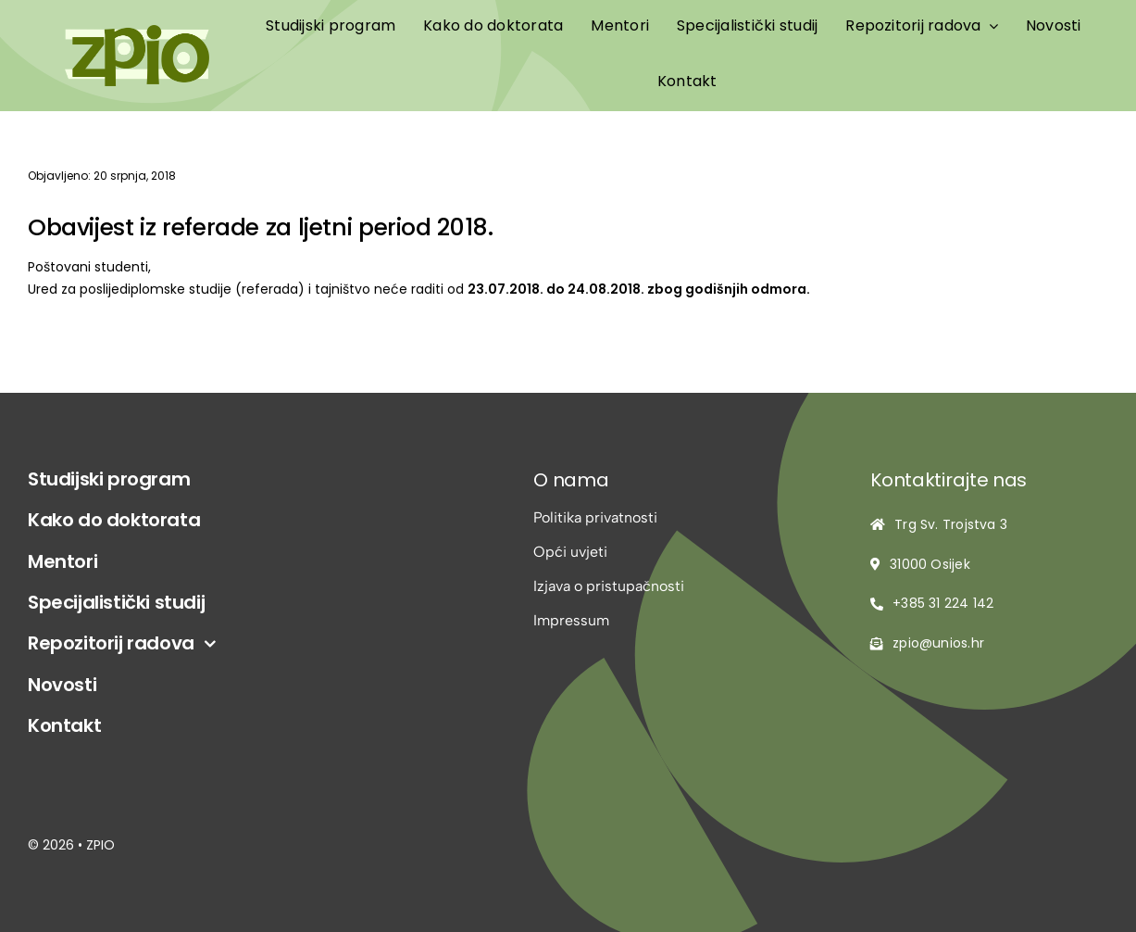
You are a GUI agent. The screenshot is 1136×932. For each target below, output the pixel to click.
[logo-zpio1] (137, 32)
